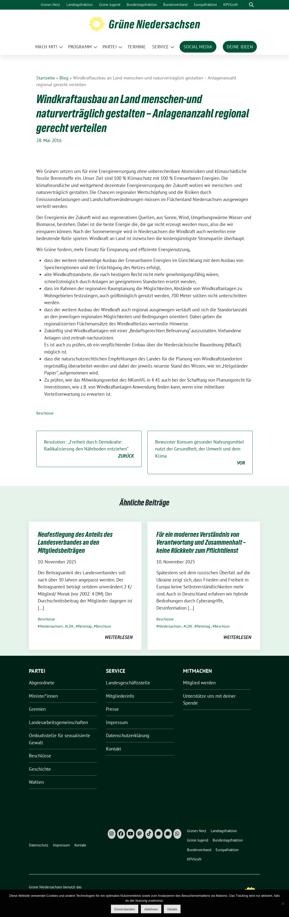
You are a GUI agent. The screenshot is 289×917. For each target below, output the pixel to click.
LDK (70, 626)
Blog (64, 78)
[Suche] (244, 5)
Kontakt (113, 749)
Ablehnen (151, 909)
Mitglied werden (199, 683)
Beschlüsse (45, 413)
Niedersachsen (51, 626)
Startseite (45, 78)
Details (172, 909)
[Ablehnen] (282, 903)
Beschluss (103, 626)
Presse (112, 709)
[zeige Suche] (251, 5)
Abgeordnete (41, 683)
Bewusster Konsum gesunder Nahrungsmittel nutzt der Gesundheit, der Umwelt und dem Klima (200, 453)
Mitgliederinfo (120, 696)
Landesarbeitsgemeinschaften (58, 722)
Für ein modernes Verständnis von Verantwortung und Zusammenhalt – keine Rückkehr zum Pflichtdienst (201, 542)
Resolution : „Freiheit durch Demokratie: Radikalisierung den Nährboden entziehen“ (89, 449)
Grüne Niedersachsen (154, 24)
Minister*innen (43, 696)
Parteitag (85, 626)
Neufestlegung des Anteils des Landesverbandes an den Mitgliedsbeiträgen (75, 542)
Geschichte (40, 769)
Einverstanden (124, 909)
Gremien (37, 709)
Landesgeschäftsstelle (128, 683)
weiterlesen (119, 637)
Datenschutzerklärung (127, 735)
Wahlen (36, 782)
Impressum (117, 722)
